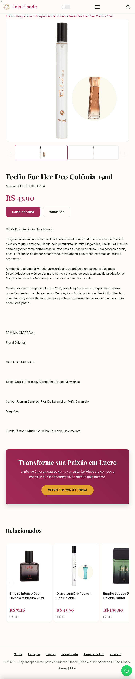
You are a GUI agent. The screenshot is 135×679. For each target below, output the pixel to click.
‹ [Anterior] (10, 152)
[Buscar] (128, 7)
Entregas (34, 654)
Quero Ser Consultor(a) (67, 490)
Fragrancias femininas (50, 16)
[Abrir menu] (97, 7)
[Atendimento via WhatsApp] (126, 670)
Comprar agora (23, 212)
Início (9, 16)
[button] (41, 152)
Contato (115, 654)
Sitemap (63, 668)
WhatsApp (56, 212)
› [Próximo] (124, 152)
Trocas (51, 654)
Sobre (18, 654)
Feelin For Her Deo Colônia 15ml (91, 16)
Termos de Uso (94, 654)
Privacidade (69, 654)
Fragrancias (24, 16)
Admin (73, 668)
